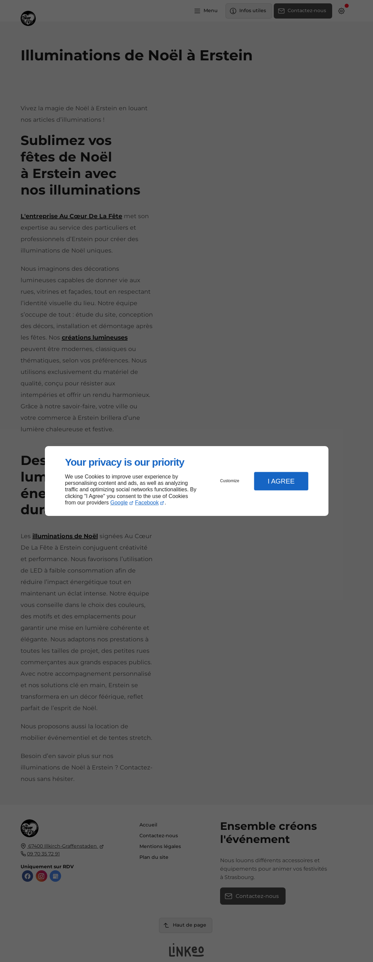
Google (119, 502)
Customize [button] (229, 480)
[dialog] (186, 481)
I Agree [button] (281, 481)
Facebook (147, 502)
